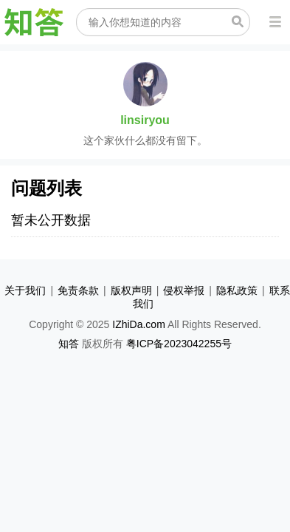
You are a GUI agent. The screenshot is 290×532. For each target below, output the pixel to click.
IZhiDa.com (138, 324)
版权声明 (131, 290)
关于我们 (25, 290)
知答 (68, 343)
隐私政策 (237, 290)
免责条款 (78, 290)
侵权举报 (183, 290)
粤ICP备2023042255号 (179, 343)
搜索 (238, 22)
